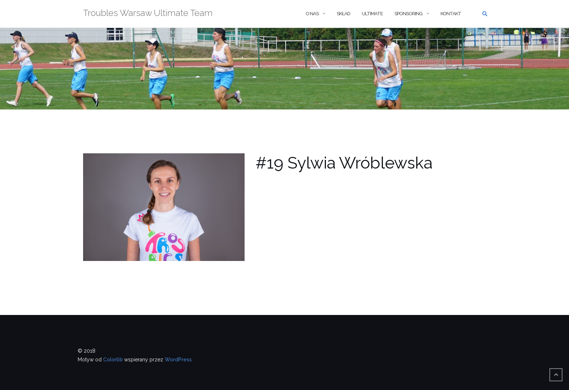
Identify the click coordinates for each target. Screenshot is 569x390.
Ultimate (372, 13)
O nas (312, 13)
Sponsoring (408, 13)
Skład (343, 13)
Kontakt (451, 13)
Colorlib (113, 359)
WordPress (178, 359)
